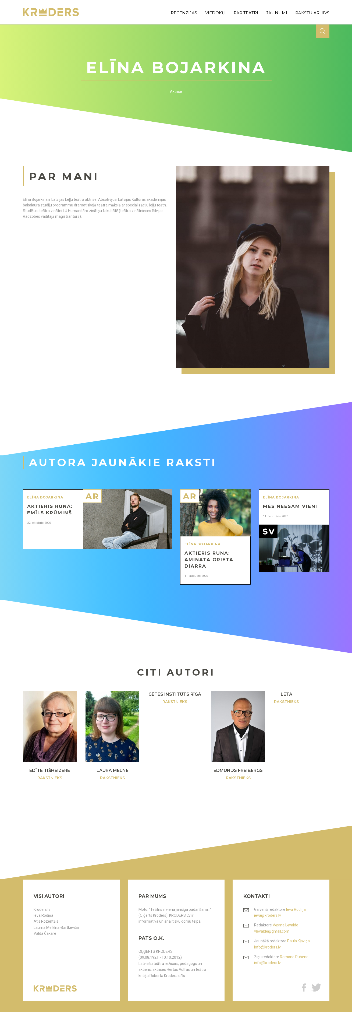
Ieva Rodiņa (43, 915)
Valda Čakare (45, 933)
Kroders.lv (42, 909)
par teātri (246, 12)
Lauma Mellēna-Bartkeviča (56, 927)
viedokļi (215, 12)
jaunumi (276, 12)
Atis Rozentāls (46, 921)
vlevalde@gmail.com (271, 931)
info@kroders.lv (267, 947)
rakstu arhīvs (312, 12)
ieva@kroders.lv (267, 915)
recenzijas (184, 12)
